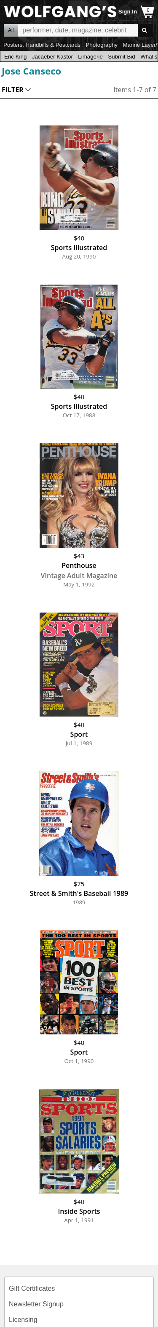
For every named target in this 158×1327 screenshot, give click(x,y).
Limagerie (90, 56)
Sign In (127, 11)
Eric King (15, 56)
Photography (102, 45)
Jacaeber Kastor (52, 56)
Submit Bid (121, 56)
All (10, 30)
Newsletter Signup (36, 1304)
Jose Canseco (31, 70)
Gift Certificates (32, 1288)
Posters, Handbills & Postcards (41, 45)
